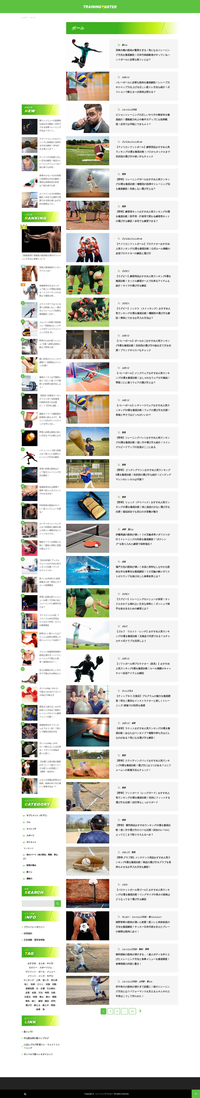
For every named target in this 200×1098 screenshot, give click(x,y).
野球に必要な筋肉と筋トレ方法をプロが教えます (50, 434)
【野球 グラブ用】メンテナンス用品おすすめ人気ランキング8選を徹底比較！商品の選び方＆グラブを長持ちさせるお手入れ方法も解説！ (143, 862)
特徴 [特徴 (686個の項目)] (35, 997)
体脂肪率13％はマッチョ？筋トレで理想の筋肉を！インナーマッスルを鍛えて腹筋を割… (50, 288)
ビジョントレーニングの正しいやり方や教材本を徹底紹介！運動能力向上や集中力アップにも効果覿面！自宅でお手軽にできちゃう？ (143, 119)
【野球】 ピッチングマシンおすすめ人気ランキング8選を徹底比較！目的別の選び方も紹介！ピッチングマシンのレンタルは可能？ (143, 475)
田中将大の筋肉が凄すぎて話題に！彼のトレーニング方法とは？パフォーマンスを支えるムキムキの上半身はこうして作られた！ (143, 991)
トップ (24, 17)
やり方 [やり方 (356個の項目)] (50, 963)
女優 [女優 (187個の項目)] (42, 988)
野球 (124, 174)
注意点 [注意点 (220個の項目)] (27, 997)
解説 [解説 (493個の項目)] (47, 1001)
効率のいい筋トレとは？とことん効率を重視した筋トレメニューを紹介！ (50, 636)
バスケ (124, 884)
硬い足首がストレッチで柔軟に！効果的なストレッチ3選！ (50, 361)
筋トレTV (28, 1032)
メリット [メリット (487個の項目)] (32, 976)
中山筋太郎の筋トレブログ (36, 1038)
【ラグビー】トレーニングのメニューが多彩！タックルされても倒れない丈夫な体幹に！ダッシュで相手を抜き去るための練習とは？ (143, 604)
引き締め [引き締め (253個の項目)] (51, 988)
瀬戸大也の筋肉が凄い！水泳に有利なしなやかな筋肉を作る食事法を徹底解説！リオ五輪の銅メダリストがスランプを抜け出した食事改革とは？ (143, 572)
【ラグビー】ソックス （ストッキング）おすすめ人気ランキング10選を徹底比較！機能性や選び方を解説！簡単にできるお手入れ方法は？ (143, 313)
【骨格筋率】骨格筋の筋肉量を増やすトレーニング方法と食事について (41, 257)
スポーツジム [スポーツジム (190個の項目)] (45, 967)
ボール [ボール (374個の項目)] (41, 972)
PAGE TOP (196, 1094)
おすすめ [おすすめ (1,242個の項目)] (32, 963)
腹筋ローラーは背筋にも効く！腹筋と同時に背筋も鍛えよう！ (50, 544)
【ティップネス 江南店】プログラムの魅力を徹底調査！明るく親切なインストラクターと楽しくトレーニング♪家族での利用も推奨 (143, 701)
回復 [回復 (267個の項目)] (48, 984)
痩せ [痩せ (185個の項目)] (48, 997)
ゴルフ (124, 626)
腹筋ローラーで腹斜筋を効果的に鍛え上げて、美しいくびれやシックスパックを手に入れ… (50, 416)
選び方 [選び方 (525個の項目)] (28, 1005)
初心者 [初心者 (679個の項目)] (54, 980)
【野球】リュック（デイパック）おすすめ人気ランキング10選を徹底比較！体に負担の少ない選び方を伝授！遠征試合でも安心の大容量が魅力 (143, 507)
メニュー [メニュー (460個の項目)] (51, 972)
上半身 (141, 981)
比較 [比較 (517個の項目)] (53, 993)
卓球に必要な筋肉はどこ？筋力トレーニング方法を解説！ (50, 471)
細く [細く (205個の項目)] (34, 1001)
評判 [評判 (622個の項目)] (53, 1001)
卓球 (124, 529)
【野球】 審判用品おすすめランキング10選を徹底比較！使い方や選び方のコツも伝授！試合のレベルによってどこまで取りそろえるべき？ (143, 830)
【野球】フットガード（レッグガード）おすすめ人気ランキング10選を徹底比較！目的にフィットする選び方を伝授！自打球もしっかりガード (143, 798)
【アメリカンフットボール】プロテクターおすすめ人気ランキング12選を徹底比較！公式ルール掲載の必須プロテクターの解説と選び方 (143, 249)
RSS (25, 1094)
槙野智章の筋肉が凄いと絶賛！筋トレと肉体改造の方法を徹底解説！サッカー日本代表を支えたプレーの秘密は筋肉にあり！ (143, 927)
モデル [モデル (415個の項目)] (50, 976)
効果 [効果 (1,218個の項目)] (33, 984)
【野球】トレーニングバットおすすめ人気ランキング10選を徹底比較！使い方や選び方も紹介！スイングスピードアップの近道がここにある (143, 442)
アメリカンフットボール (132, 142)
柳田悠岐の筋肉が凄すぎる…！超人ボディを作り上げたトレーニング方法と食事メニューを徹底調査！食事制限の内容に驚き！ (143, 959)
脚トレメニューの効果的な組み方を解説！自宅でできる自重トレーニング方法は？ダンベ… (50, 123)
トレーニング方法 (129, 109)
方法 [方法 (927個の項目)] (40, 993)
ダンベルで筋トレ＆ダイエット (38, 1054)
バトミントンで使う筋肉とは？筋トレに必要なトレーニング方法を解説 (50, 453)
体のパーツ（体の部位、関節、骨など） (40, 857)
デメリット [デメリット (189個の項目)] (30, 972)
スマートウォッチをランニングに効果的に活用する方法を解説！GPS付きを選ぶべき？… (50, 141)
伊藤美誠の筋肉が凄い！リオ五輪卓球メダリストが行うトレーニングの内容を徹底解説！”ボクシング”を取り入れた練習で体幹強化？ (143, 539)
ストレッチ (31, 829)
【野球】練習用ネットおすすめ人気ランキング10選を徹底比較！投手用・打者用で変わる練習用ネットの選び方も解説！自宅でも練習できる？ (143, 216)
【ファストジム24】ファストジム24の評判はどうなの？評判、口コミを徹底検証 (50, 617)
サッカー (125, 917)
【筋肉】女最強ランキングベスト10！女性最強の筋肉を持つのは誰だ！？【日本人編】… (50, 398)
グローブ (125, 852)
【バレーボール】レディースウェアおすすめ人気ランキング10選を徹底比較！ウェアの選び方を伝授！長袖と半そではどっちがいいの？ (143, 410)
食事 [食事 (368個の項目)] (38, 1009)
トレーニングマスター (104, 1094)
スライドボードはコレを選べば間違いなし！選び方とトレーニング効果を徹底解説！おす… (50, 306)
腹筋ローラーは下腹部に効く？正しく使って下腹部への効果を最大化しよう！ (50, 379)
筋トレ (124, 45)
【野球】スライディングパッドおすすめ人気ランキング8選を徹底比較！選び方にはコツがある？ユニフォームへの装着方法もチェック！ (143, 765)
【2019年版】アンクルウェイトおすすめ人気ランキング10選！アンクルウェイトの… (50, 562)
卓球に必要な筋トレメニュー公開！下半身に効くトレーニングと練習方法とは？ (50, 599)
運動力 (29, 878)
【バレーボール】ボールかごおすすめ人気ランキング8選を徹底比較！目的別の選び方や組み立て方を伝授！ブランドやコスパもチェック (143, 346)
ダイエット (31, 842)
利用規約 (28, 933)
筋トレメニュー (155, 917)
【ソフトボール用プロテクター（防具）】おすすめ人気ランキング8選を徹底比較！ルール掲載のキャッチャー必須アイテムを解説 (143, 668)
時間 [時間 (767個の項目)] (47, 993)
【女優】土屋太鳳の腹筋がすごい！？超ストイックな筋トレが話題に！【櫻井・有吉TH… (50, 764)
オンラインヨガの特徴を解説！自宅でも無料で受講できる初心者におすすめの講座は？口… (50, 196)
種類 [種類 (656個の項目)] (54, 997)
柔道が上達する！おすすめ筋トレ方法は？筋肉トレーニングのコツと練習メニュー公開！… (50, 709)
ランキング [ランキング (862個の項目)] (28, 980)
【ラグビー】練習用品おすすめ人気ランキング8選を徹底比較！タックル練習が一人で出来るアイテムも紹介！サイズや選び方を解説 (143, 281)
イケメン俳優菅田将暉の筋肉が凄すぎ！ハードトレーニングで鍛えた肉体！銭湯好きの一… (50, 654)
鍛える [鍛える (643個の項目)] (37, 1005)
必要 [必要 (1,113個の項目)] (27, 993)
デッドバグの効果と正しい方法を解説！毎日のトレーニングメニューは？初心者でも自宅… (50, 159)
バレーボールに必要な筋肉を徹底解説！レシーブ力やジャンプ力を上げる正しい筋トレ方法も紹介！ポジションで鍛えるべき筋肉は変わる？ (143, 87)
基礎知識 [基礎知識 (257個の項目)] (29, 988)
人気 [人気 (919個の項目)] (38, 980)
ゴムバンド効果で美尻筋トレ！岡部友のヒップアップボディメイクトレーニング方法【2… (50, 324)
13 (132, 1011)
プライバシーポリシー (34, 927)
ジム (28, 822)
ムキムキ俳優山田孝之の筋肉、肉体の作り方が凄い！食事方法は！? (50, 782)
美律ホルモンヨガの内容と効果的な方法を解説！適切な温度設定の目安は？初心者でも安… (50, 178)
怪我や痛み (31, 865)
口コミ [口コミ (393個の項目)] (40, 984)
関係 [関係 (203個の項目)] (53, 1005)
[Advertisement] (41, 61)
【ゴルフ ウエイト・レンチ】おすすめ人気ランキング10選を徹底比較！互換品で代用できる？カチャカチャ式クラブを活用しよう (143, 636)
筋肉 (141, 949)
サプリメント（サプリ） (37, 815)
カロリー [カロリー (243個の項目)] (33, 967)
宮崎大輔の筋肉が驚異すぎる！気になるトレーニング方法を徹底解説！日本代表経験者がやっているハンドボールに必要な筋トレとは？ (143, 55)
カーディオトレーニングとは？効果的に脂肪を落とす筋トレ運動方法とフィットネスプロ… (50, 526)
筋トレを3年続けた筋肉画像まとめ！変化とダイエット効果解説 (50, 581)
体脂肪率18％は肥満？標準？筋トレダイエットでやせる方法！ (50, 489)
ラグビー (125, 271)
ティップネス (127, 691)
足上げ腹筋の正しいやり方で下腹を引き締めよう (50, 672)
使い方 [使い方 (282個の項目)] (46, 980)
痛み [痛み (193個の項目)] (41, 997)
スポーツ (125, 77)
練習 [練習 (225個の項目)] (40, 1001)
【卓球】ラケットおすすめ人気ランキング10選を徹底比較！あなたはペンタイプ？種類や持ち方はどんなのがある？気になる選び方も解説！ (143, 733)
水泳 (124, 562)
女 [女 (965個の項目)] (37, 988)
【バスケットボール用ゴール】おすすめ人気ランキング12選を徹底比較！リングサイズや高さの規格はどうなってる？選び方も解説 (143, 895)
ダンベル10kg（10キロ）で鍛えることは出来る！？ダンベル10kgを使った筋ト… (50, 745)
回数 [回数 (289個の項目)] (54, 984)
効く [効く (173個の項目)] (26, 984)
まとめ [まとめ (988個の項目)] (41, 963)
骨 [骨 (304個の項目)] (44, 1009)
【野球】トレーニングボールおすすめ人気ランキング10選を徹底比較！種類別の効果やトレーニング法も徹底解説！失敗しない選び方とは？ (143, 184)
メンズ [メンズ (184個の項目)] (41, 976)
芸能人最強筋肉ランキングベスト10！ (50, 269)
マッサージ (29, 848)
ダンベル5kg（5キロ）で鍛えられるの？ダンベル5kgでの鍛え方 (50, 691)
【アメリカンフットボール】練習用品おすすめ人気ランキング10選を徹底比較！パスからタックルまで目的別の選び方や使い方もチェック (143, 152)
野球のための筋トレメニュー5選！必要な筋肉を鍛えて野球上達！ (50, 343)
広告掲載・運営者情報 (34, 940)
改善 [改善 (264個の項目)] (34, 993)
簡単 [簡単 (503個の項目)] (27, 1001)
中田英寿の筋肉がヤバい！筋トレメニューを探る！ (50, 507)
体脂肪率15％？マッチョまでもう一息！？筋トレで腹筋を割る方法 (50, 727)
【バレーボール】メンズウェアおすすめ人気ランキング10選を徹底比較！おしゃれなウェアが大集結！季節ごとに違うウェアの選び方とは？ (143, 378)
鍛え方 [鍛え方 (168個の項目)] (46, 1005)
